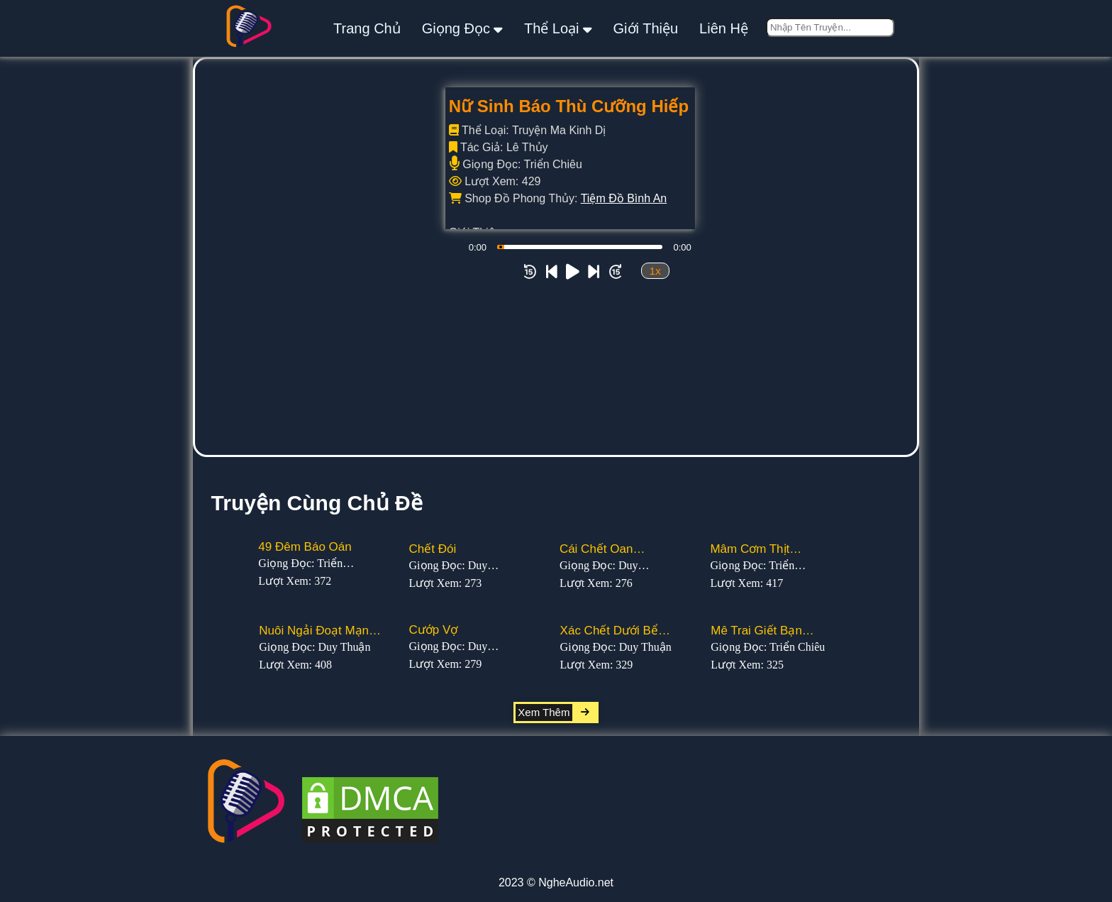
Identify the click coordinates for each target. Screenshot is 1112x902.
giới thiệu (646, 28)
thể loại (558, 28)
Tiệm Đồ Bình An (624, 198)
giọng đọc (462, 28)
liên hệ (723, 28)
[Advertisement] (556, 348)
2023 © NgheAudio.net (556, 882)
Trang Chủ (367, 28)
